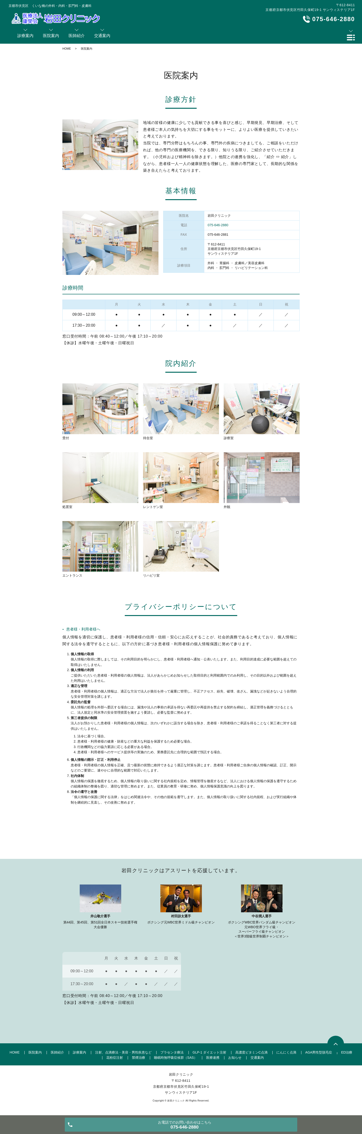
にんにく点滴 (286, 1052)
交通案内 (257, 1057)
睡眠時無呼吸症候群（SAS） (175, 1057)
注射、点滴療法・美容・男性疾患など (123, 1052)
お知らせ (234, 1057)
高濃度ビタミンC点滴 (251, 1052)
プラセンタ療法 (172, 1052)
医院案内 (35, 1052)
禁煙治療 (138, 1057)
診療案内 (79, 1052)
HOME (66, 48)
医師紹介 (57, 1052)
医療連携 (212, 1057)
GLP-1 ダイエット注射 (209, 1052)
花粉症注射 (114, 1057)
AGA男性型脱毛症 (318, 1052)
